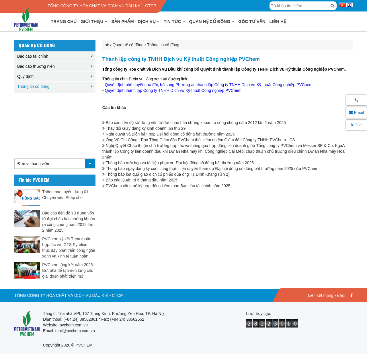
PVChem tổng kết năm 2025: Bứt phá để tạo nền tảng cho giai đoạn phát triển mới (68, 270)
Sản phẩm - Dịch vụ (136, 21)
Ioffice (356, 125)
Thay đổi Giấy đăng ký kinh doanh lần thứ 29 (144, 128)
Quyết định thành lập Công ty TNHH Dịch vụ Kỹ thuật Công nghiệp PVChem (174, 90)
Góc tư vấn (252, 21)
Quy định (25, 76)
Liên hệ (278, 21)
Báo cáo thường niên (36, 66)
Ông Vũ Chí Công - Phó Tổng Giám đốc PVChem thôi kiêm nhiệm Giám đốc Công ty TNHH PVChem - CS (198, 140)
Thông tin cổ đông (33, 86)
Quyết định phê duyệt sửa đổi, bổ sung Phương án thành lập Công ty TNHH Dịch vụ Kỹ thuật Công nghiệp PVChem (209, 84)
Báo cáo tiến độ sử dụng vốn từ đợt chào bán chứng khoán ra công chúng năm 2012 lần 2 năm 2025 (194, 122)
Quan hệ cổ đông (212, 21)
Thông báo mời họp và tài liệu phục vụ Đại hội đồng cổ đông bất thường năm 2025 (178, 162)
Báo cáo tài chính (32, 56)
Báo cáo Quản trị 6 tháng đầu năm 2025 (139, 180)
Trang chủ (64, 21)
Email (356, 112)
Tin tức (174, 21)
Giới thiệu (94, 21)
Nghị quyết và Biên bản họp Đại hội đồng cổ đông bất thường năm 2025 (168, 134)
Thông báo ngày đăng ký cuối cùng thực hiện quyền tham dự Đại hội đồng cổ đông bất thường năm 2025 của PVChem (210, 168)
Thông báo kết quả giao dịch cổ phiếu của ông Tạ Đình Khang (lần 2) (166, 174)
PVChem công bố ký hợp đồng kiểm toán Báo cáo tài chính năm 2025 (166, 185)
